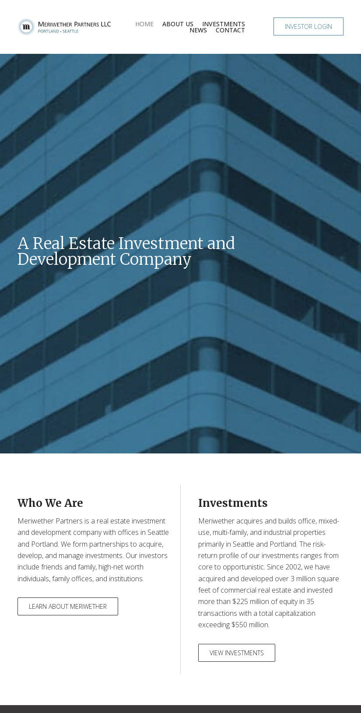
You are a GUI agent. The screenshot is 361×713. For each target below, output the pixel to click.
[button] (308, 26)
